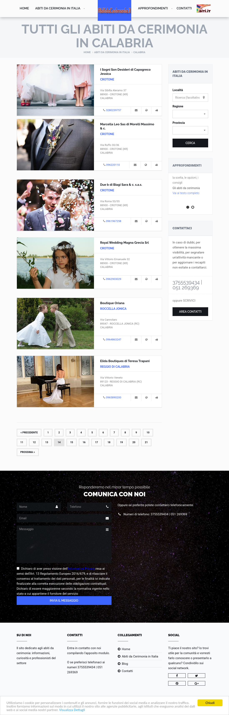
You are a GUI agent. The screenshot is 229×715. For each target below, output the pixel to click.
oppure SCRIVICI (184, 300)
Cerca (190, 143)
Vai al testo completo (186, 193)
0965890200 (113, 397)
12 (34, 442)
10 (147, 432)
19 (121, 442)
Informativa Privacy (81, 569)
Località (178, 90)
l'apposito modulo (96, 653)
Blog (125, 664)
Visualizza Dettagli (72, 710)
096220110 (113, 164)
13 (46, 442)
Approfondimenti (153, 8)
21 (146, 442)
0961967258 (113, 221)
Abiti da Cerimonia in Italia (57, 8)
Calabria (139, 52)
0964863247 (113, 339)
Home (24, 8)
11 (21, 442)
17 (96, 442)
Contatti (184, 8)
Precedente (29, 432)
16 (84, 442)
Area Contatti (190, 311)
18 (109, 442)
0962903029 (113, 279)
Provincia (179, 122)
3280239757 (113, 110)
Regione (178, 106)
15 (71, 442)
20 (134, 442)
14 (59, 442)
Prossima (27, 452)
